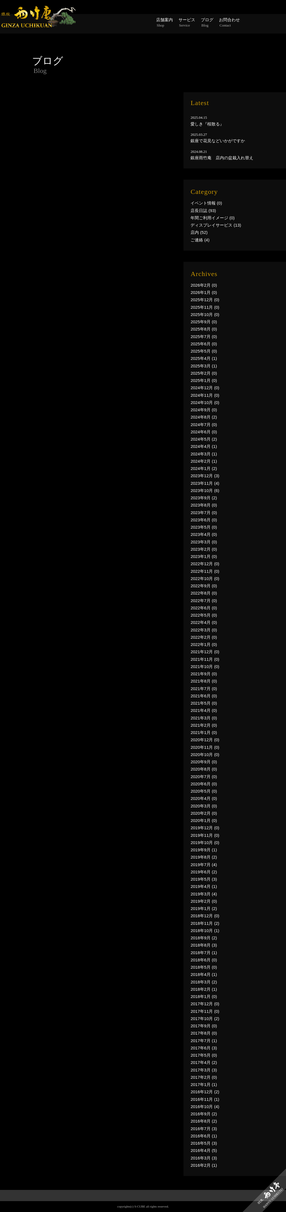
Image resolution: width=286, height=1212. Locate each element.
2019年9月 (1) (203, 849)
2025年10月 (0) (204, 314)
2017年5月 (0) (203, 1055)
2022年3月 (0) (203, 630)
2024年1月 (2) (203, 468)
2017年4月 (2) (203, 1062)
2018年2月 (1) (203, 989)
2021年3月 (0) (203, 718)
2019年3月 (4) (203, 894)
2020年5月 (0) (203, 791)
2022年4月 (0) (203, 622)
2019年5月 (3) (203, 879)
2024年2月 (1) (203, 461)
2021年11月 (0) (204, 659)
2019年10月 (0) (204, 842)
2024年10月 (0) (204, 402)
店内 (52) (199, 232)
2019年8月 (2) (203, 857)
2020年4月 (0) (203, 798)
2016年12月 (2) (204, 1091)
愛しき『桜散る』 (207, 124)
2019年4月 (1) (203, 886)
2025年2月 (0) (203, 373)
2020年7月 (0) (203, 776)
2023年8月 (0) (203, 505)
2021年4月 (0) (203, 710)
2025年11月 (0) (204, 307)
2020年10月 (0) (204, 754)
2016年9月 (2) (203, 1113)
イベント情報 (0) (206, 203)
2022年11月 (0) (204, 571)
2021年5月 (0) (203, 703)
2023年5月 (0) (203, 527)
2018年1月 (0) (203, 996)
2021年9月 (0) (203, 673)
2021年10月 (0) (204, 666)
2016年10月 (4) (204, 1106)
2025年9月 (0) (203, 321)
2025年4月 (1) (203, 358)
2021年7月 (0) (203, 688)
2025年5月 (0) (203, 351)
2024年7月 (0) (203, 424)
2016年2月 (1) (203, 1165)
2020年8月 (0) (203, 769)
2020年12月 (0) (204, 739)
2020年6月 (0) (203, 783)
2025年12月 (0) (204, 299)
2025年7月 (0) (203, 336)
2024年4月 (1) (203, 446)
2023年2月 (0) (203, 549)
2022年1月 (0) (203, 644)
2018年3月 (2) (203, 982)
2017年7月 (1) (203, 1040)
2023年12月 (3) (204, 475)
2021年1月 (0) (203, 732)
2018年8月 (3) (203, 945)
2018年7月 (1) (203, 952)
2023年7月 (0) (203, 512)
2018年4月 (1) (203, 974)
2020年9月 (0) (203, 761)
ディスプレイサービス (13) (215, 225)
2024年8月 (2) (203, 417)
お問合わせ (229, 23)
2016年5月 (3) (203, 1143)
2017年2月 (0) (203, 1077)
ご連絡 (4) (199, 239)
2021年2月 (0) (203, 725)
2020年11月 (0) (204, 747)
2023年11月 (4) (204, 483)
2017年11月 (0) (204, 1011)
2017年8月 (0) (203, 1033)
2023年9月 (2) (203, 497)
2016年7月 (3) (203, 1128)
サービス (186, 23)
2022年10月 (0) (204, 578)
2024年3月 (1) (203, 453)
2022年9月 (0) (203, 585)
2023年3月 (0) (203, 542)
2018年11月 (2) (204, 923)
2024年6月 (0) (203, 431)
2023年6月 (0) (203, 519)
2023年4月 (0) (203, 534)
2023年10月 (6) (204, 490)
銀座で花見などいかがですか (217, 140)
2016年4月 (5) (203, 1150)
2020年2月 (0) (203, 813)
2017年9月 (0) (203, 1025)
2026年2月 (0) (203, 285)
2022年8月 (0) (203, 593)
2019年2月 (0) (203, 901)
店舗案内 (164, 23)
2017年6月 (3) (203, 1047)
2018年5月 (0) (203, 967)
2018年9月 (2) (203, 937)
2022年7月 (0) (203, 600)
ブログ (207, 23)
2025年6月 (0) (203, 343)
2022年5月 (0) (203, 615)
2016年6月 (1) (203, 1135)
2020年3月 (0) (203, 806)
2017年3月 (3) (203, 1070)
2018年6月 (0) (203, 959)
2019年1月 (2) (203, 908)
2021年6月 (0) (203, 695)
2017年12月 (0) (204, 1003)
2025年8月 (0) (203, 329)
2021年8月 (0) (203, 681)
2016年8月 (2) (203, 1121)
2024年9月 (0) (203, 409)
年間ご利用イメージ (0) (212, 217)
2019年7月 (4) (203, 864)
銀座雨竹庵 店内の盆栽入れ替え (221, 157)
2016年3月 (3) (203, 1158)
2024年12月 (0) (204, 387)
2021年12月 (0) (204, 651)
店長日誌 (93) (203, 210)
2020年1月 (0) (203, 820)
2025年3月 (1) (203, 365)
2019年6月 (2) (203, 871)
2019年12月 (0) (204, 827)
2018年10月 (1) (204, 930)
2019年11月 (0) (204, 835)
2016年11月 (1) (204, 1099)
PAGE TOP (143, 1204)
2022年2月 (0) (203, 637)
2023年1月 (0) (203, 556)
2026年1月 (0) (203, 292)
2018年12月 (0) (204, 915)
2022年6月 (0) (203, 607)
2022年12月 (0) (204, 563)
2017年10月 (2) (204, 1018)
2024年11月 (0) (204, 395)
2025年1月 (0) (203, 380)
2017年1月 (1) (203, 1084)
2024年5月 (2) (203, 439)
